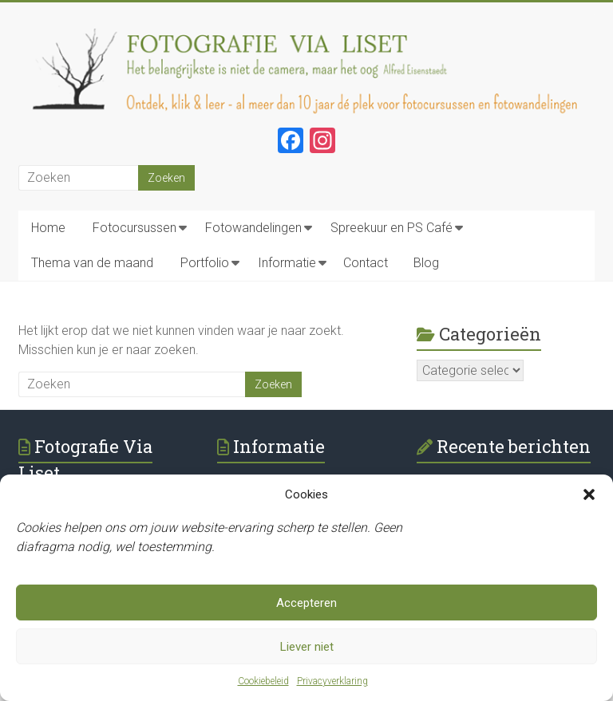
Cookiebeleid (263, 681)
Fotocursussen (134, 227)
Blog (426, 262)
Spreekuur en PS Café (391, 227)
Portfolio (204, 262)
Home (48, 227)
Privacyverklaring (332, 681)
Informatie (287, 262)
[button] (589, 494)
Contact (365, 262)
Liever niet (307, 647)
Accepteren (306, 603)
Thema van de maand (92, 262)
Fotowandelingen (253, 227)
